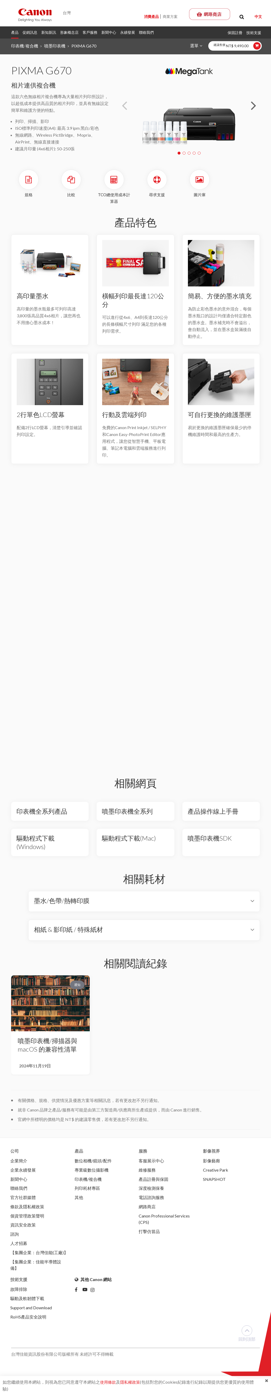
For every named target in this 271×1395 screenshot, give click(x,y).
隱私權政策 (131, 1381)
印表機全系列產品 (41, 812)
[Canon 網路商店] (209, 14)
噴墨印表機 (54, 45)
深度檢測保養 (151, 1189)
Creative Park (215, 1170)
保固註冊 (235, 32)
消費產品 (152, 16)
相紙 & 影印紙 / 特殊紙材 (68, 930)
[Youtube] (87, 1294)
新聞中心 (108, 32)
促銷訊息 (29, 32)
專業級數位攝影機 (92, 1170)
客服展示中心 (151, 1161)
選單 (194, 45)
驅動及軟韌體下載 (27, 1303)
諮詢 (14, 1237)
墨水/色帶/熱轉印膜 (61, 901)
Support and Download (31, 1312)
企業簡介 (18, 1161)
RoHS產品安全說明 (28, 1322)
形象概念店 (69, 32)
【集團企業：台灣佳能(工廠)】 (39, 1256)
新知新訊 (48, 32)
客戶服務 (90, 32)
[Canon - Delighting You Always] (35, 14)
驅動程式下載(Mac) (129, 838)
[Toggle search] (242, 16)
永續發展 (127, 32)
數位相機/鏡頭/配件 (93, 1161)
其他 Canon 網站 (93, 1283)
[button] (253, 105)
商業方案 (170, 16)
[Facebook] (79, 1294)
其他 (79, 1199)
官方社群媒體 (23, 1199)
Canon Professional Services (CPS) (164, 1222)
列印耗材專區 (87, 1189)
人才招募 (18, 1246)
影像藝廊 (211, 1161)
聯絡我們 (146, 32)
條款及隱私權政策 (27, 1208)
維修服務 (147, 1170)
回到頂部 (246, 1339)
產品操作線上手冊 (213, 812)
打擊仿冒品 (149, 1234)
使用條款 (108, 1381)
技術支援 (253, 32)
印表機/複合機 (24, 45)
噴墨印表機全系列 (127, 812)
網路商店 (147, 1208)
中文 (258, 16)
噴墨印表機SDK (210, 838)
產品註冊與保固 (153, 1180)
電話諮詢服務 (151, 1199)
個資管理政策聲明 (27, 1218)
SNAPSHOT (214, 1180)
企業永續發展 (23, 1170)
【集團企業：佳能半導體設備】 (35, 1269)
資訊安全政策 (23, 1227)
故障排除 (18, 1293)
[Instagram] (94, 1294)
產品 (15, 32)
